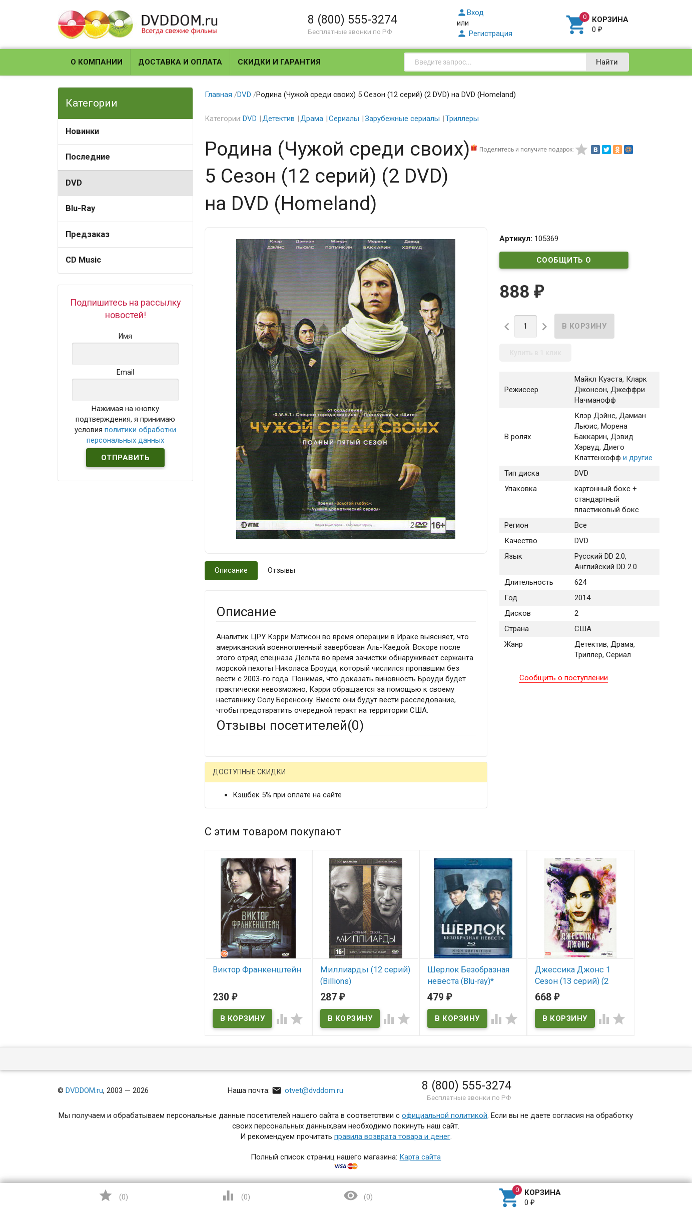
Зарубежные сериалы (402, 118)
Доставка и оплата (180, 62)
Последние (88, 157)
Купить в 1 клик (535, 353)
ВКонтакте (341, 780)
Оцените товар (241, 907)
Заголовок (234, 880)
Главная (218, 94)
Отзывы (281, 570)
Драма (311, 118)
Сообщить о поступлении (563, 262)
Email (225, 842)
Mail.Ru (280, 780)
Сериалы (344, 118)
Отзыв (227, 924)
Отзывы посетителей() (290, 725)
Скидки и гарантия (279, 62)
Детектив (278, 118)
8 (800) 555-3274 (352, 20)
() (113, 1195)
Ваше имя (232, 814)
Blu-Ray (80, 208)
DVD (74, 183)
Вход (470, 12)
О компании (97, 62)
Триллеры (462, 118)
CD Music (83, 260)
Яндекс (403, 780)
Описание (231, 570)
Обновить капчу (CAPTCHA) (343, 1044)
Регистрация (484, 33)
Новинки (82, 131)
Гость (229, 778)
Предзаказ (88, 234)
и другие (636, 457)
